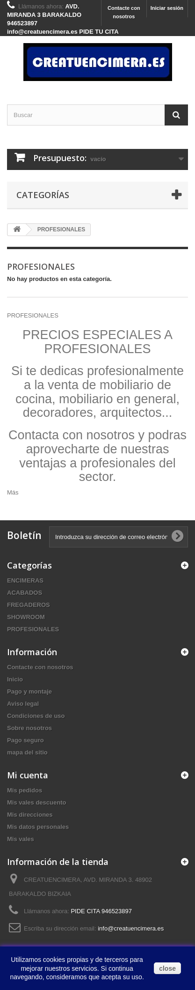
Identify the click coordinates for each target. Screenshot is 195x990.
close (167, 968)
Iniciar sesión (167, 8)
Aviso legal (23, 703)
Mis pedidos (24, 790)
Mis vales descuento (36, 802)
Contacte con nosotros (124, 12)
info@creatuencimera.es (131, 928)
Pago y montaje (29, 691)
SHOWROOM (26, 617)
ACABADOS (24, 592)
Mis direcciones (30, 814)
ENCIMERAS (25, 580)
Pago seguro (25, 740)
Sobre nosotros (29, 727)
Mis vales (20, 838)
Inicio (15, 679)
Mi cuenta (27, 775)
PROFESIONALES (33, 629)
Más (13, 492)
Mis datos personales (38, 826)
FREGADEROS (28, 604)
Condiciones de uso (36, 715)
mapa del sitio (27, 752)
